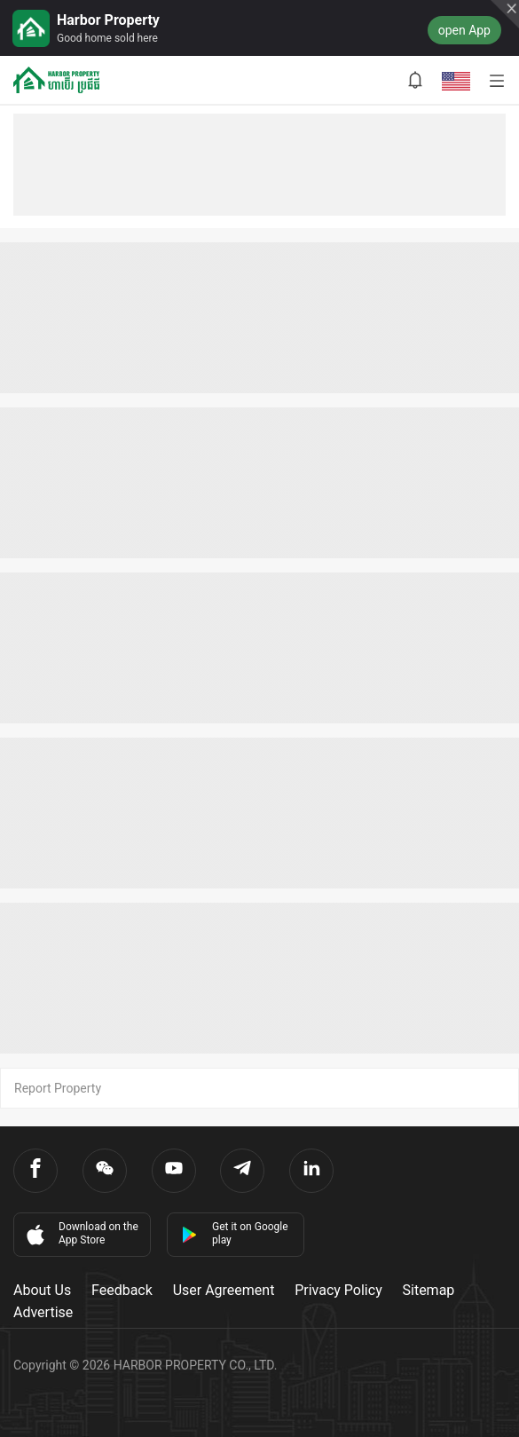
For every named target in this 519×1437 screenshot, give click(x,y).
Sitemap (429, 1290)
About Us (42, 1290)
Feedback (122, 1290)
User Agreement (224, 1290)
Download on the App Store (80, 1233)
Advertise (43, 1312)
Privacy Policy (338, 1290)
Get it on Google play (234, 1233)
